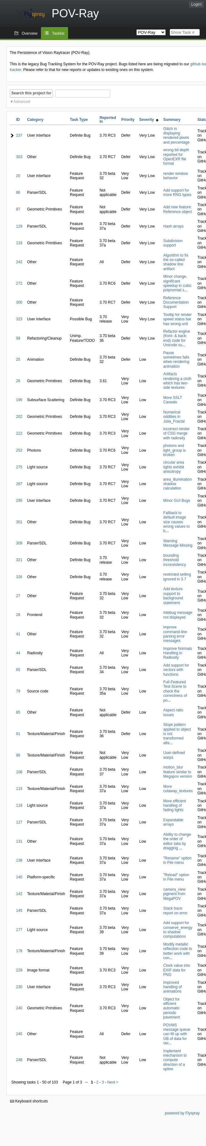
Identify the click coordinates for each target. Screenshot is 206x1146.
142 (19, 894)
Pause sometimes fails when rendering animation (176, 360)
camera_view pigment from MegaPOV (174, 894)
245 (19, 1034)
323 (19, 319)
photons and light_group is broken (174, 450)
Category (35, 119)
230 (19, 987)
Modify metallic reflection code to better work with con (177, 951)
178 (19, 951)
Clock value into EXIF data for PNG (176, 970)
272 (19, 283)
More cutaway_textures (177, 788)
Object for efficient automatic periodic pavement (171, 1008)
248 (19, 1060)
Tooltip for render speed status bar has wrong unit (177, 319)
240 (19, 1008)
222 (19, 433)
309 (19, 543)
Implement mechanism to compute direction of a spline (175, 1060)
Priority (127, 119)
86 (18, 192)
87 (18, 209)
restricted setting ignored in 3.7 (177, 576)
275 (19, 467)
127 (19, 822)
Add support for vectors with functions (176, 670)
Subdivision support (172, 243)
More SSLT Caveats (172, 399)
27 (18, 596)
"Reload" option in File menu (176, 877)
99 (18, 338)
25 (18, 359)
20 (18, 176)
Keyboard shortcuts (29, 1101)
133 (19, 243)
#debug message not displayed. (177, 614)
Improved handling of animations (172, 987)
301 (19, 522)
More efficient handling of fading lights (174, 805)
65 (18, 670)
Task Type (79, 119)
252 (19, 450)
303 (19, 157)
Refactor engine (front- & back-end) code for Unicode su (176, 338)
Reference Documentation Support (176, 302)
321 (19, 560)
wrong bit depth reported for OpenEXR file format (176, 157)
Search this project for (31, 93)
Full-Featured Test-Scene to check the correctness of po (175, 691)
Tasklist (58, 33)
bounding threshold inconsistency (174, 560)
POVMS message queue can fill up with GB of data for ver (176, 1034)
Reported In (108, 120)
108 (19, 772)
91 (18, 734)
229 (19, 970)
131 (19, 841)
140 (19, 877)
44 (18, 653)
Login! (196, 4)
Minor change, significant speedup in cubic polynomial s (177, 283)
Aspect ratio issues (173, 712)
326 (19, 577)
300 (19, 302)
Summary (171, 119)
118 (19, 805)
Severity (148, 119)
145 (19, 910)
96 (18, 755)
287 (19, 484)
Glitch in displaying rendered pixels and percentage (176, 136)
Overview (29, 33)
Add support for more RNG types (177, 192)
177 (19, 930)
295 (19, 500)
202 (19, 416)
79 (18, 691)
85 (18, 712)
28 (18, 615)
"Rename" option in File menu (177, 860)
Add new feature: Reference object (177, 209)
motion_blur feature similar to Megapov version (177, 772)
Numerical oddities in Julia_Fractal (174, 417)
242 (19, 262)
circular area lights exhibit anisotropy (173, 467)
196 (19, 400)
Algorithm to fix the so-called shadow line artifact (175, 262)
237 (19, 135)
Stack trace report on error (175, 910)
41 (18, 634)
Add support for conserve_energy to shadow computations (177, 930)
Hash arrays (173, 226)
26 (18, 381)
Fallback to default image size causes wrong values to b (176, 522)
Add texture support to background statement (173, 596)
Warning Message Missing (177, 543)
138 (19, 860)
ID (18, 119)
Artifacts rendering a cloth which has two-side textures (177, 381)
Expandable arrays (173, 822)
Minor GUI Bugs (176, 500)
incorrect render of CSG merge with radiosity (176, 433)
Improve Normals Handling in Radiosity (177, 653)
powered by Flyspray (182, 1113)
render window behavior (175, 175)
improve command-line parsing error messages (175, 634)
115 (19, 789)
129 (19, 226)
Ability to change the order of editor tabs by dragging (177, 841)
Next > (112, 1082)
